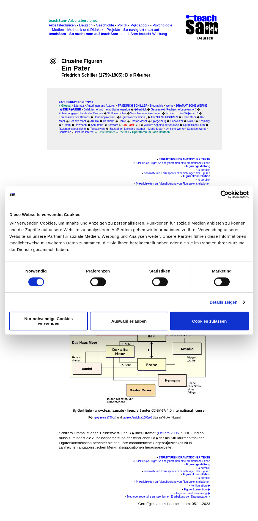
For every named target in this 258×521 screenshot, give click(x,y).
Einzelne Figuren (164, 117)
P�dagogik (139, 25)
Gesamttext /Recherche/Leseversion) (173, 109)
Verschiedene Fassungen (145, 113)
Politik (122, 25)
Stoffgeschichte (116, 113)
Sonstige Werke (196, 128)
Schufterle (97, 124)
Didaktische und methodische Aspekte (107, 109)
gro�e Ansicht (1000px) (138, 417)
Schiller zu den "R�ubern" (182, 113)
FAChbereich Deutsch (76, 102)
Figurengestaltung (198, 166)
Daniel (122, 121)
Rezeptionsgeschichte (72, 128)
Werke (170, 105)
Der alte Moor (77, 121)
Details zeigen (223, 302)
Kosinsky (204, 121)
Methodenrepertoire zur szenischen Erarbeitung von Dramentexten (167, 496)
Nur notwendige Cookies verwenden (48, 321)
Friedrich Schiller (132, 105)
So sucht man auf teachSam (93, 34)
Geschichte (105, 25)
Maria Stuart (155, 128)
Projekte (113, 30)
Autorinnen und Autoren (100, 105)
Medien (58, 30)
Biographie (156, 105)
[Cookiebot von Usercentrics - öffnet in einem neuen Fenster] (225, 194)
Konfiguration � (200, 485)
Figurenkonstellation (196, 176)
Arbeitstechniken (62, 25)
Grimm (66, 124)
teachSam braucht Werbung (144, 34)
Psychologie (162, 25)
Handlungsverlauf (104, 117)
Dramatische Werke (191, 105)
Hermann (108, 121)
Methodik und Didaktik (85, 30)
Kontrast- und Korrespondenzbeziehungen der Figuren (177, 173)
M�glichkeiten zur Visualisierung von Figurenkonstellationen (173, 183)
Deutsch (85, 25)
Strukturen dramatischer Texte (184, 159)
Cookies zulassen (209, 321)
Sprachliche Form (194, 124)
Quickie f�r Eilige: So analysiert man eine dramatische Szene (172, 162)
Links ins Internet (134, 128)
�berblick (140, 109)
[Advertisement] (28, 17)
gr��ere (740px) (105, 417)
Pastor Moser (139, 121)
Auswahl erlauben (129, 321)
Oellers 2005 (168, 433)
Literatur (79, 105)
